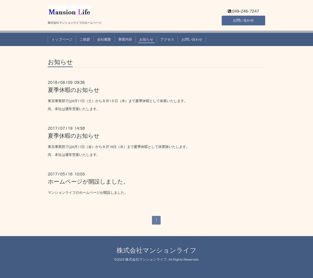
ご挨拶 (85, 39)
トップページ (62, 39)
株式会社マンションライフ (156, 250)
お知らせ (146, 39)
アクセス (167, 39)
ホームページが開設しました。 (88, 182)
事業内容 (125, 39)
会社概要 (104, 39)
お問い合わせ (243, 20)
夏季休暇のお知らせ (74, 90)
